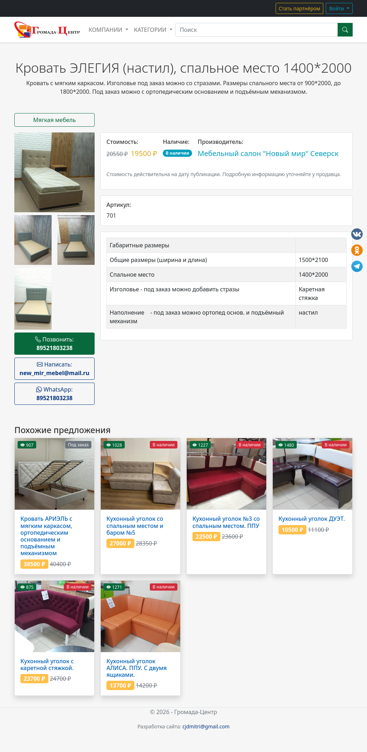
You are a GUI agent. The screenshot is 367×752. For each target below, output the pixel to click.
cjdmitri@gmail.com (206, 726)
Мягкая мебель (54, 120)
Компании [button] (106, 30)
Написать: (55, 368)
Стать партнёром (299, 8)
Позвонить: (54, 343)
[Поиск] (256, 30)
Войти (337, 8)
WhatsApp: (54, 393)
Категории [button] (151, 30)
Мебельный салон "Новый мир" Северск (268, 153)
